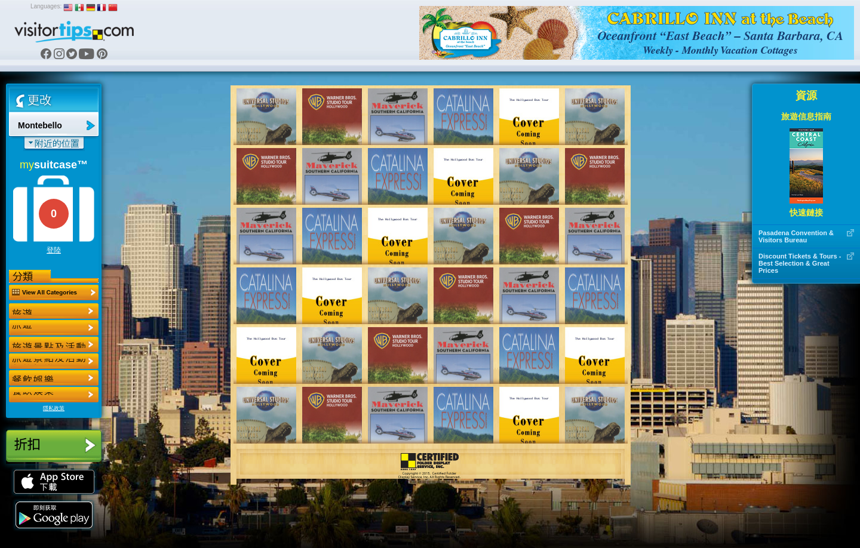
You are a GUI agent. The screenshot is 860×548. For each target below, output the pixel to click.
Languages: (46, 6)
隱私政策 (53, 408)
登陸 (54, 250)
